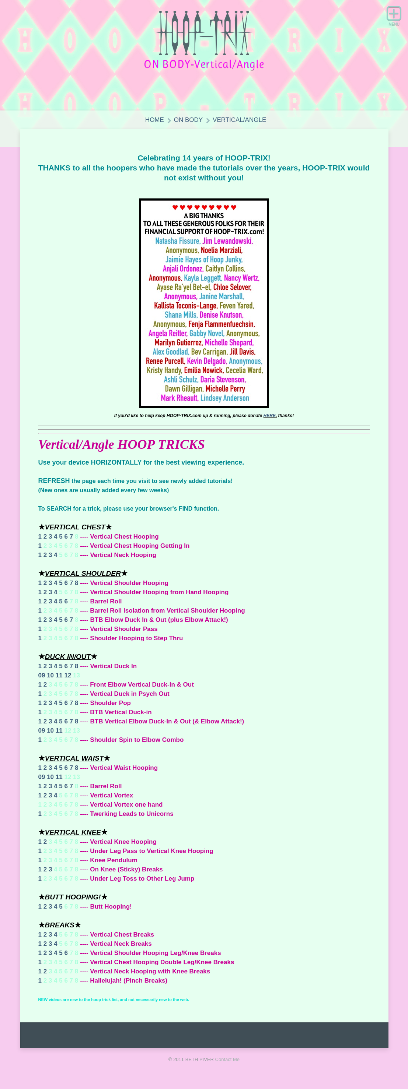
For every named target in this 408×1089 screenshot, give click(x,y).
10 (50, 675)
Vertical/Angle (239, 119)
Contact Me (227, 1059)
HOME (154, 119)
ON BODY (188, 119)
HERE (270, 415)
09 (41, 675)
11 (59, 675)
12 (67, 675)
